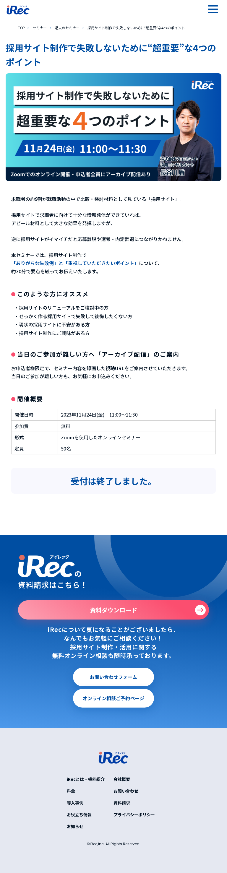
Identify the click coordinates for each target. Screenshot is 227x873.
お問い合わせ (126, 791)
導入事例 (75, 803)
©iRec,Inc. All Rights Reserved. (113, 843)
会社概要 (122, 779)
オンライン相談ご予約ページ (113, 698)
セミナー (40, 27)
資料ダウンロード (113, 610)
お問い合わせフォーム (113, 676)
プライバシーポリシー (134, 814)
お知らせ (75, 826)
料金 (71, 791)
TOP (21, 27)
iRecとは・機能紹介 (86, 779)
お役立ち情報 (79, 814)
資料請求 (122, 803)
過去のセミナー (67, 27)
